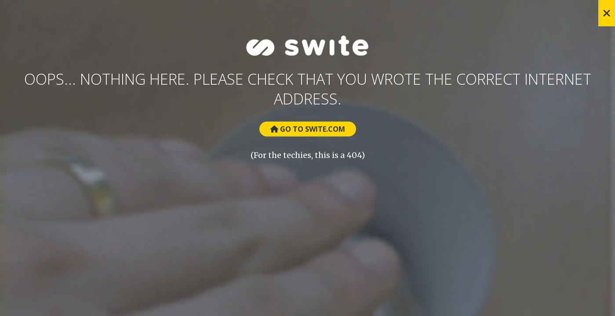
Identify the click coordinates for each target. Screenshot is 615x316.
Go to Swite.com (307, 129)
